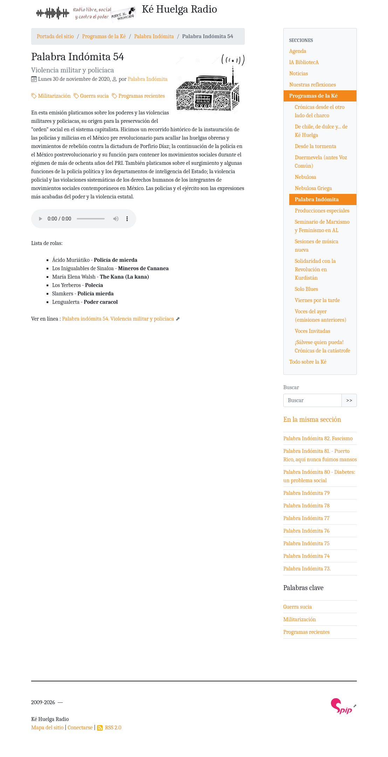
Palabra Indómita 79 (306, 493)
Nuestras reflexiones (312, 85)
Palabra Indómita (154, 36)
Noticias (298, 73)
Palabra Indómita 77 (306, 518)
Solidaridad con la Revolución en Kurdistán (315, 269)
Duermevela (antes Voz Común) (321, 161)
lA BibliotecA (304, 62)
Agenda (297, 51)
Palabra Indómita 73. (307, 569)
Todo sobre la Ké (307, 362)
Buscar (291, 387)
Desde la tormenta (315, 146)
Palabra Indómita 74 (306, 556)
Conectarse (80, 727)
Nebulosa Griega (313, 188)
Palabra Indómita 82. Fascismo (318, 438)
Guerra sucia (91, 96)
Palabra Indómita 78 (306, 506)
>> (349, 400)
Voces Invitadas (312, 331)
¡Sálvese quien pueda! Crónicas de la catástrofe (322, 346)
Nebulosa (305, 177)
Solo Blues (306, 289)
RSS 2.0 (109, 727)
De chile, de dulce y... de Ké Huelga (321, 131)
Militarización (51, 96)
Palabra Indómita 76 (306, 531)
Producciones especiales (322, 211)
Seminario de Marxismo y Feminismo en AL (322, 226)
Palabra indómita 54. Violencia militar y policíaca (118, 319)
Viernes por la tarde (317, 300)
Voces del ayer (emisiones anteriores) (320, 315)
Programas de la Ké (104, 36)
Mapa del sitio (47, 727)
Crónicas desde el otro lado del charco (320, 111)
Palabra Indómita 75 (306, 543)
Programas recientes (138, 96)
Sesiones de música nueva (316, 245)
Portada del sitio (55, 36)
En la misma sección (312, 419)
